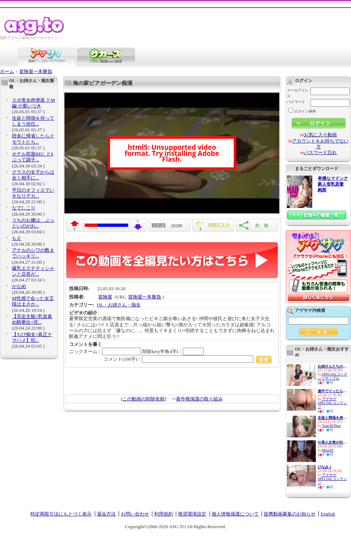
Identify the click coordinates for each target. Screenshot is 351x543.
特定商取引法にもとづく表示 (61, 514)
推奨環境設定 (192, 514)
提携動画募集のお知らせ (290, 514)
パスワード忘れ (320, 152)
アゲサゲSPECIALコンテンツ (332, 403)
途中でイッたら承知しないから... (332, 391)
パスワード (296, 102)
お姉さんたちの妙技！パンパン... (332, 366)
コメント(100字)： (187, 359)
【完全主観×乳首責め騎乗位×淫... (32, 319)
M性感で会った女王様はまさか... (33, 301)
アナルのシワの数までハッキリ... (33, 253)
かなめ (19, 286)
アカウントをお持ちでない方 (320, 143)
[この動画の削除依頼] (143, 399)
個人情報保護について (235, 514)
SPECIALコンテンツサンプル (332, 376)
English (328, 514)
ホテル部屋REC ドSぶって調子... (32, 156)
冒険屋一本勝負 (35, 71)
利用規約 (163, 514)
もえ (16, 238)
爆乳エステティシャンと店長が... (33, 271)
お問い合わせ (135, 514)
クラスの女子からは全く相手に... (33, 175)
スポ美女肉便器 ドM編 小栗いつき (33, 103)
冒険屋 (105, 297)
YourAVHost (331, 426)
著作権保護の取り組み (199, 399)
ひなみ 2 (324, 467)
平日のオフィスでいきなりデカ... (33, 193)
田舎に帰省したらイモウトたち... (33, 138)
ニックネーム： (105, 351)
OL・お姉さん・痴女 (119, 304)
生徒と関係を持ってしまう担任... (33, 121)
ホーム (7, 71)
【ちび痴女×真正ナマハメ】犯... (32, 337)
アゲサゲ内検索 (310, 310)
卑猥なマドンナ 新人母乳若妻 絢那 (333, 184)
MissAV (328, 450)
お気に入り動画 (320, 134)
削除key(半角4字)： (173, 351)
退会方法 (106, 514)
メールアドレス (298, 93)
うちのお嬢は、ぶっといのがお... (33, 223)
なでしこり (23, 208)
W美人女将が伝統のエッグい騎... (332, 442)
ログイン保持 (302, 111)
